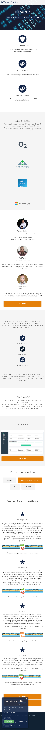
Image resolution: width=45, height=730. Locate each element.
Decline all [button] (21, 721)
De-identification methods (29, 480)
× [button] (26, 699)
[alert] (15, 712)
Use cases (28, 487)
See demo (22, 304)
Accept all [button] (9, 721)
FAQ (14, 487)
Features (9, 480)
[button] (15, 725)
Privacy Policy (31, 715)
